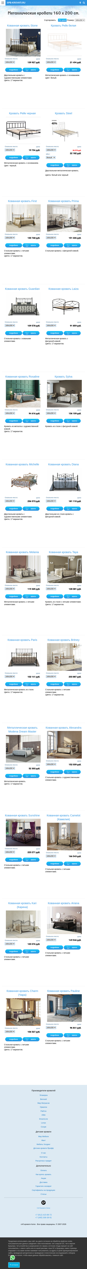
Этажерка (44, 1095)
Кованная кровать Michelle (22, 464)
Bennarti (43, 1099)
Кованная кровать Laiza (64, 288)
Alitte (44, 1115)
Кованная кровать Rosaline (22, 376)
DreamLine (43, 1119)
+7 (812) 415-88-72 (43, 1215)
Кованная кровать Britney (63, 639)
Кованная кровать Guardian (22, 288)
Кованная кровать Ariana (63, 903)
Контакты (43, 1157)
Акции (43, 1178)
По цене (62, 20)
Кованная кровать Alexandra (63, 727)
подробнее (13, 70)
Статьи (43, 1194)
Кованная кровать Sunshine (22, 815)
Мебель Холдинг (43, 1144)
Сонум (43, 1127)
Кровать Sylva (63, 376)
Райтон (44, 1111)
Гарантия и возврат (44, 1186)
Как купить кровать (43, 1174)
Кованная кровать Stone (22, 25)
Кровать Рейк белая (63, 25)
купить (33, 70)
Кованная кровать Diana (63, 464)
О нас (43, 1153)
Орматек (43, 1107)
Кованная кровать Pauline (63, 990)
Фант (43, 1140)
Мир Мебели (43, 1136)
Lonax (43, 1123)
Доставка (43, 1182)
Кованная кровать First (22, 201)
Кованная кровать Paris (22, 639)
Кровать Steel (63, 113)
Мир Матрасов (43, 1103)
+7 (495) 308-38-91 (43, 1217)
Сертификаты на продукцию (43, 1190)
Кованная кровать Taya (63, 552)
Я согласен (14, 1265)
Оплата (43, 1170)
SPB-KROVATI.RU (16, 3)
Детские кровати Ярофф (43, 1148)
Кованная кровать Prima (63, 201)
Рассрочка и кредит (43, 1161)
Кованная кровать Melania (22, 552)
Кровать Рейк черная (22, 113)
